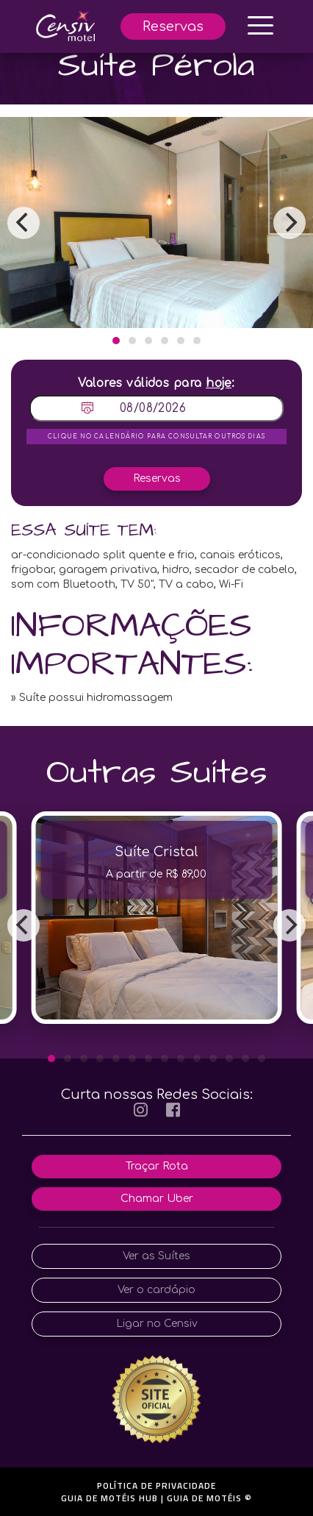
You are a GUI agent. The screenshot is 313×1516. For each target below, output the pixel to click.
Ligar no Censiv (157, 1323)
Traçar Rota (157, 1166)
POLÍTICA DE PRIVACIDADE (156, 1485)
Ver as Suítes (156, 1255)
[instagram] (141, 1111)
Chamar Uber (156, 1198)
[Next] (289, 223)
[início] (65, 25)
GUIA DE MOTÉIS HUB (109, 1498)
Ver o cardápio (156, 1289)
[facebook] (173, 1111)
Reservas (173, 26)
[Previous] (23, 223)
